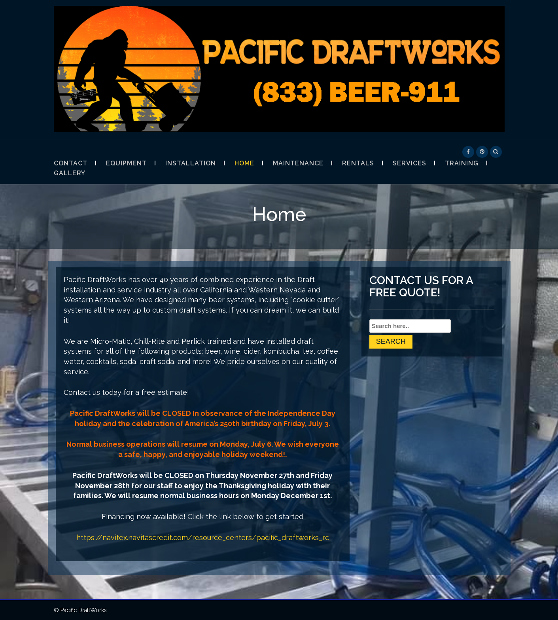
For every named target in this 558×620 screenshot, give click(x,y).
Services (409, 163)
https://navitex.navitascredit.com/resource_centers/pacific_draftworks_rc (202, 537)
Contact (70, 163)
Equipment (126, 163)
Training (462, 163)
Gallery (69, 173)
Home (244, 163)
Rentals (358, 163)
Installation (190, 163)
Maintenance (298, 163)
